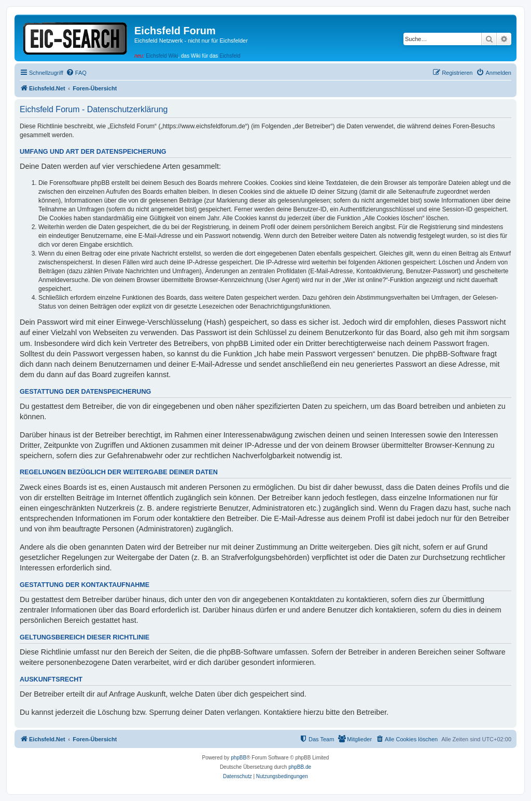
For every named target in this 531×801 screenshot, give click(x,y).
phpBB (238, 757)
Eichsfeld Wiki (162, 56)
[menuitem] (76, 72)
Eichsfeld (230, 56)
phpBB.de (299, 767)
